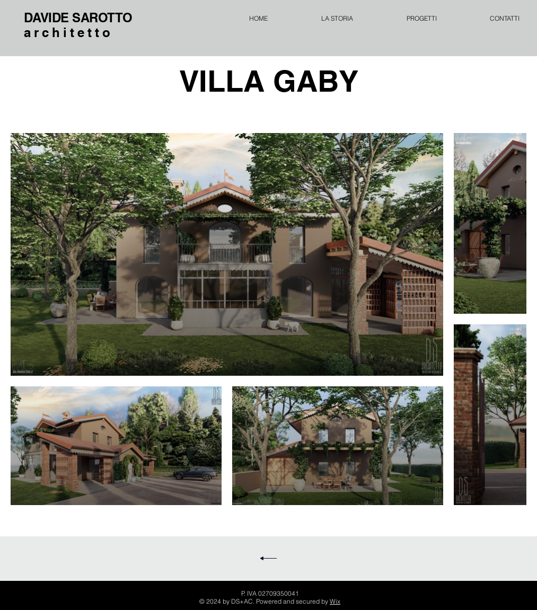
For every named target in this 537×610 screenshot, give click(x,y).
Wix (335, 601)
